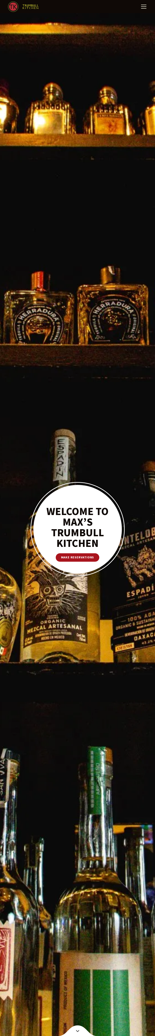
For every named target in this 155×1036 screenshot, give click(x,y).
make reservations (77, 557)
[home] (23, 6)
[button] (142, 6)
